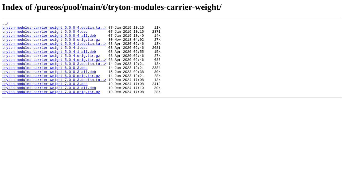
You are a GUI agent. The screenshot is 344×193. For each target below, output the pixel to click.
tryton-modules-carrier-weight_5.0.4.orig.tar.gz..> (54, 67)
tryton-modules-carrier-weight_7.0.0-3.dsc (45, 96)
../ (5, 24)
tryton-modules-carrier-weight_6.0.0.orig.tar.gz (51, 86)
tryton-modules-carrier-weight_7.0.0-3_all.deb (49, 101)
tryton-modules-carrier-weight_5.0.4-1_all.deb (49, 57)
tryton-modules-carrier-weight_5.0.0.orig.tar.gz (51, 43)
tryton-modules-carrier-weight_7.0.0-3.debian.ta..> (54, 91)
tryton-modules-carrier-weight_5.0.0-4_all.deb (49, 38)
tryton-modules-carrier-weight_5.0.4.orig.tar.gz (51, 62)
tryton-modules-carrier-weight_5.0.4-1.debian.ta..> (54, 48)
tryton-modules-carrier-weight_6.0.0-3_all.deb (49, 82)
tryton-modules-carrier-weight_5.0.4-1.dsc (45, 53)
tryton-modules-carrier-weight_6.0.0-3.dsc (45, 77)
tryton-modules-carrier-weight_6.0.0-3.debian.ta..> (54, 72)
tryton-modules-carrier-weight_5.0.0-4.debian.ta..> (54, 29)
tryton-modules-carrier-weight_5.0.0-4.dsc (45, 33)
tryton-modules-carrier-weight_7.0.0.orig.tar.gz (51, 106)
